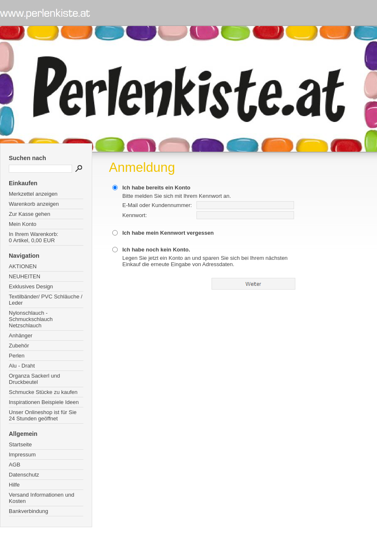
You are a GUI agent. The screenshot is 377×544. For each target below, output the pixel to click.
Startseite (20, 444)
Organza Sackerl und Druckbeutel (34, 379)
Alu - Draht (22, 366)
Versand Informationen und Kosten (41, 498)
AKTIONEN (22, 266)
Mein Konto (22, 224)
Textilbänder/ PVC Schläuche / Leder (46, 299)
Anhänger (20, 335)
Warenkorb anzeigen (34, 204)
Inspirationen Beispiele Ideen (44, 402)
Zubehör (19, 345)
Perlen (17, 355)
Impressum (22, 454)
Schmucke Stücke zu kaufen (43, 392)
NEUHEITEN (24, 276)
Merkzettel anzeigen (33, 194)
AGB (14, 464)
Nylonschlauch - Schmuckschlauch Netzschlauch (31, 319)
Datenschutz (24, 474)
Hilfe (14, 485)
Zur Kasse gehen (29, 214)
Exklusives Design (31, 286)
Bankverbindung (28, 511)
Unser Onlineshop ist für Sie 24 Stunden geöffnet (43, 415)
